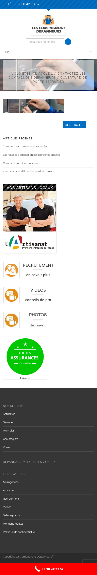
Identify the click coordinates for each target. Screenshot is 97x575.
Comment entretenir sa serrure (21, 163)
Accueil (45, 73)
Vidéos (7, 507)
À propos (8, 490)
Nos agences (10, 482)
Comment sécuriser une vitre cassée (25, 146)
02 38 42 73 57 (28, 4)
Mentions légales (13, 523)
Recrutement (11, 498)
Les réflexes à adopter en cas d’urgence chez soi (32, 154)
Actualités (9, 413)
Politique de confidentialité (19, 532)
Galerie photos (11, 515)
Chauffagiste (10, 438)
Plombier (8, 430)
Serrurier (8, 422)
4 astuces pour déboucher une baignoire (27, 171)
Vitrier (6, 447)
